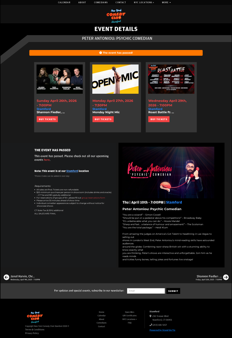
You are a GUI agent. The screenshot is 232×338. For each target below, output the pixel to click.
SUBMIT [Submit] (173, 291)
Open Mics (129, 312)
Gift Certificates (130, 315)
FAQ (130, 323)
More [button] (166, 2)
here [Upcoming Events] (47, 160)
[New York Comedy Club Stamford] (116, 16)
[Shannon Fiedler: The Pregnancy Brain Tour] (212, 278)
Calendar (64, 2)
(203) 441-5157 (159, 325)
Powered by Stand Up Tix (162, 330)
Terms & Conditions (34, 329)
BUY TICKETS (47, 119)
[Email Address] (146, 291)
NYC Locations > (144, 2)
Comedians (101, 2)
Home (101, 312)
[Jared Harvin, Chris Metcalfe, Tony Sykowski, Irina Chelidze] (22, 278)
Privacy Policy (32, 333)
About (82, 2)
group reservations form (93, 198)
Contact (121, 2)
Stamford (72, 171)
